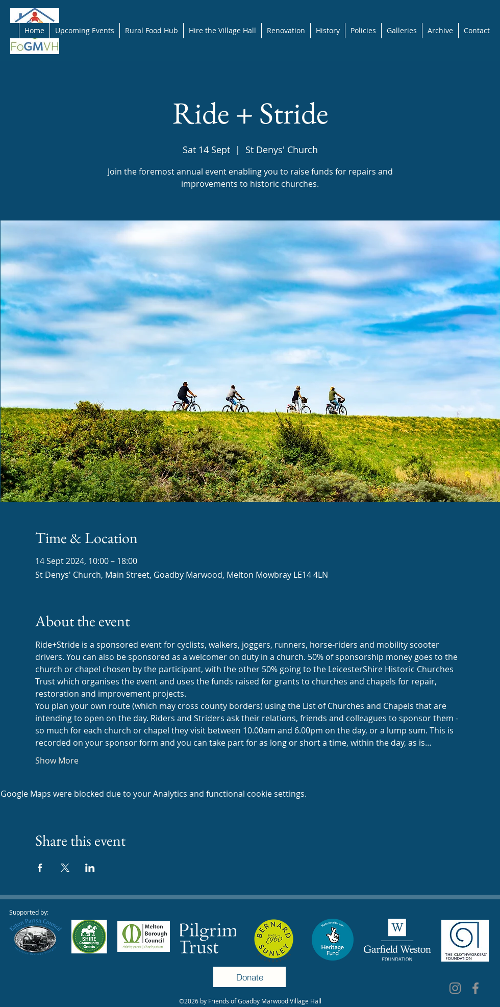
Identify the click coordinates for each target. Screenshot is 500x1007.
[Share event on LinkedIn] (90, 868)
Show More (57, 760)
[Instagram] (455, 988)
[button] (363, 30)
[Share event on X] (65, 868)
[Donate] (249, 977)
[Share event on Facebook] (40, 868)
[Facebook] (475, 988)
